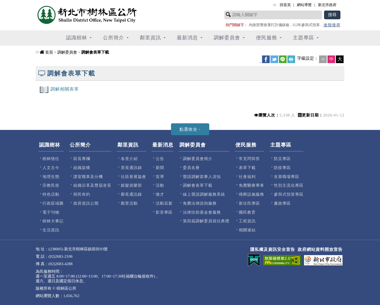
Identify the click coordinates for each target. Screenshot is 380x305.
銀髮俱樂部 (131, 185)
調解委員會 (67, 52)
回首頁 (285, 5)
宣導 (160, 176)
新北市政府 (327, 5)
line (283, 59)
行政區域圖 (53, 203)
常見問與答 (249, 158)
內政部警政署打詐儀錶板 (269, 25)
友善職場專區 (286, 176)
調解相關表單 (64, 89)
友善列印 (291, 59)
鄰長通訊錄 (131, 194)
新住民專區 (249, 203)
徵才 (160, 194)
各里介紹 (129, 158)
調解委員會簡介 (197, 158)
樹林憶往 (50, 158)
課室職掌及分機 (88, 176)
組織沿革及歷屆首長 (92, 185)
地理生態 (50, 176)
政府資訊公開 (86, 203)
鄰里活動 (129, 203)
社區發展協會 (133, 176)
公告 (160, 158)
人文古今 (50, 167)
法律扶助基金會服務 (202, 212)
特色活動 (50, 194)
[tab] (190, 129)
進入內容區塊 (13, 3)
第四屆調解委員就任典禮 (206, 221)
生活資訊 (50, 230)
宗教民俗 (50, 185)
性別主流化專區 (288, 185)
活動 (160, 185)
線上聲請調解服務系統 (204, 194)
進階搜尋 (332, 25)
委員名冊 (191, 167)
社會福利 (247, 176)
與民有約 (81, 194)
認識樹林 (49, 145)
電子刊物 (50, 212)
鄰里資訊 (128, 145)
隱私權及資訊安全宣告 (272, 249)
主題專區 (280, 145)
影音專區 (164, 212)
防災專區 (282, 158)
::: (37, 51)
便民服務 (245, 145)
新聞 (160, 167)
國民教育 (247, 212)
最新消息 (162, 145)
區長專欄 (81, 158)
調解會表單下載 (95, 52)
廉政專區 (282, 203)
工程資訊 (247, 221)
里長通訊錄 (131, 167)
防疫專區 (282, 167)
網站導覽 (304, 5)
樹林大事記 (53, 221)
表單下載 (247, 167)
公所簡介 (80, 145)
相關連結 (247, 230)
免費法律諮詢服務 (200, 203)
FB (266, 59)
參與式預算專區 (288, 194)
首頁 (49, 52)
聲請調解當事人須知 (202, 176)
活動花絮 (164, 203)
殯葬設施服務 (251, 194)
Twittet (274, 59)
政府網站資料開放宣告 (320, 249)
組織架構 (81, 167)
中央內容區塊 (49, 58)
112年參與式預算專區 (309, 25)
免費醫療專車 (251, 185)
